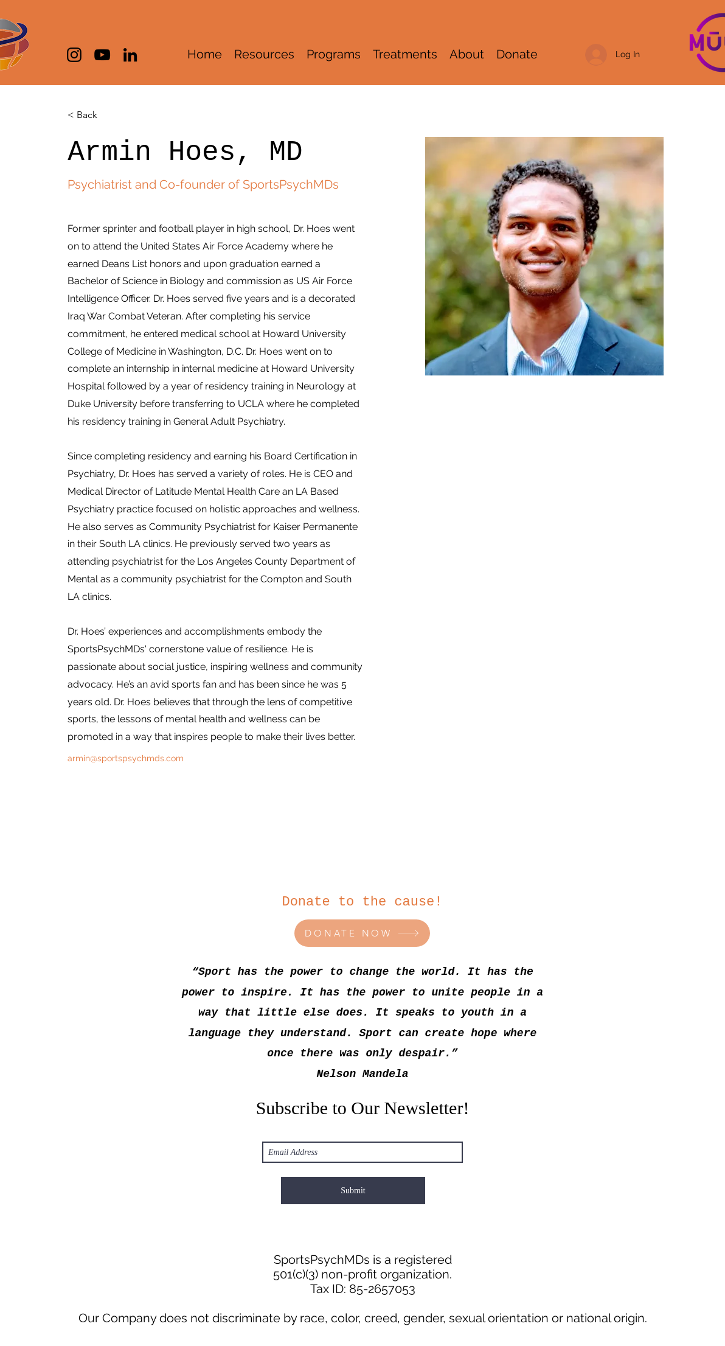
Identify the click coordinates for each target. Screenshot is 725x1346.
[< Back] (92, 115)
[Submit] (353, 1190)
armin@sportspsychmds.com (126, 758)
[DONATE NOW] (362, 933)
